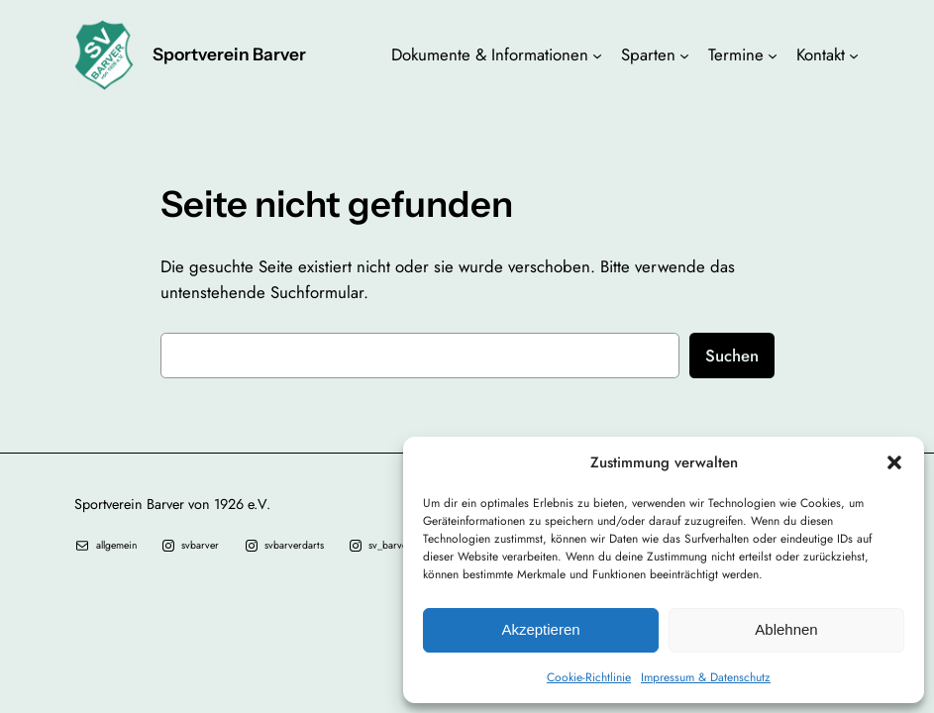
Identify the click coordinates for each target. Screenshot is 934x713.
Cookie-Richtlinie (589, 677)
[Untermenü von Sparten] (684, 54)
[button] (894, 462)
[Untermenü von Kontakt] (854, 54)
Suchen (732, 355)
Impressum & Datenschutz (706, 677)
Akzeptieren (540, 629)
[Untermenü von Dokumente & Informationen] (597, 54)
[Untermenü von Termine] (773, 54)
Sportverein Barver (229, 54)
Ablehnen (786, 629)
